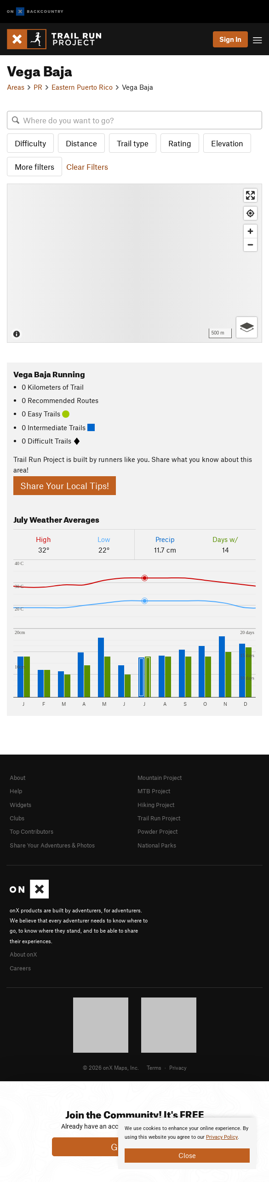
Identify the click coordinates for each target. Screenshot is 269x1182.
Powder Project (157, 831)
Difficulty (30, 143)
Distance (81, 143)
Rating (179, 143)
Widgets (20, 804)
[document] (187, 1143)
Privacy (178, 1067)
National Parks (156, 845)
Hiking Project (155, 804)
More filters (34, 166)
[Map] (134, 263)
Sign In (230, 39)
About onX (23, 954)
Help (16, 791)
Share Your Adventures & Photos (52, 845)
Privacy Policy (222, 1137)
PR (38, 87)
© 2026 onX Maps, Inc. (111, 1067)
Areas (15, 87)
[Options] (246, 327)
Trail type (133, 143)
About (17, 777)
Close (187, 1155)
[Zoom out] (250, 244)
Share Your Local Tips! (64, 485)
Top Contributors (31, 831)
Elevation (227, 143)
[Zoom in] (250, 231)
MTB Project (153, 791)
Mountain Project (159, 777)
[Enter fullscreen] (250, 195)
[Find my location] (250, 213)
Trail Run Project (158, 818)
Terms (154, 1067)
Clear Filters (87, 166)
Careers (20, 968)
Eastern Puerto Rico (82, 87)
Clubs (17, 818)
